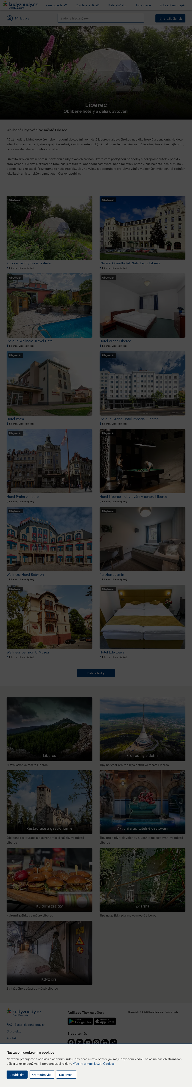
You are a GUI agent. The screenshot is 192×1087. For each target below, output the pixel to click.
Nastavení (66, 1074)
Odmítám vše (41, 1074)
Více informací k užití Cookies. (94, 1063)
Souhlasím (17, 1074)
